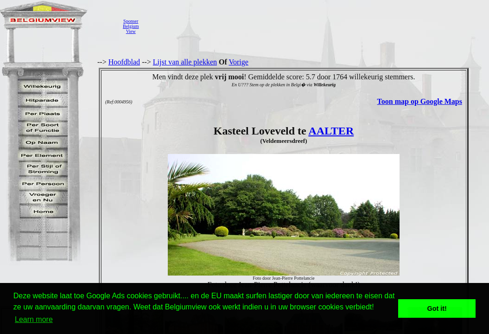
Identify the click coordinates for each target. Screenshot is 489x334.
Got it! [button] (437, 308)
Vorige (238, 62)
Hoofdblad (124, 62)
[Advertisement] (313, 26)
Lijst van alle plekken (185, 62)
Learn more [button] (34, 319)
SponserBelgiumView (131, 26)
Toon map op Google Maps (419, 101)
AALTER (331, 131)
